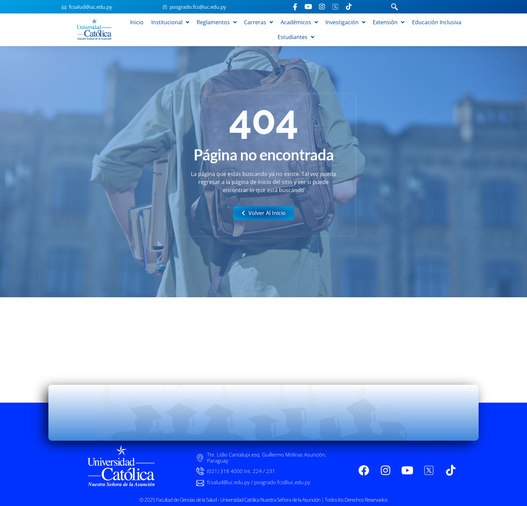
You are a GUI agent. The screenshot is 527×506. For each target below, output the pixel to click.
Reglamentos (217, 22)
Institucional (170, 22)
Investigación (345, 22)
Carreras (258, 22)
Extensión (388, 22)
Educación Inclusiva (436, 22)
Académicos (299, 22)
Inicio (137, 22)
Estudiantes (296, 37)
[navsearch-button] (394, 7)
